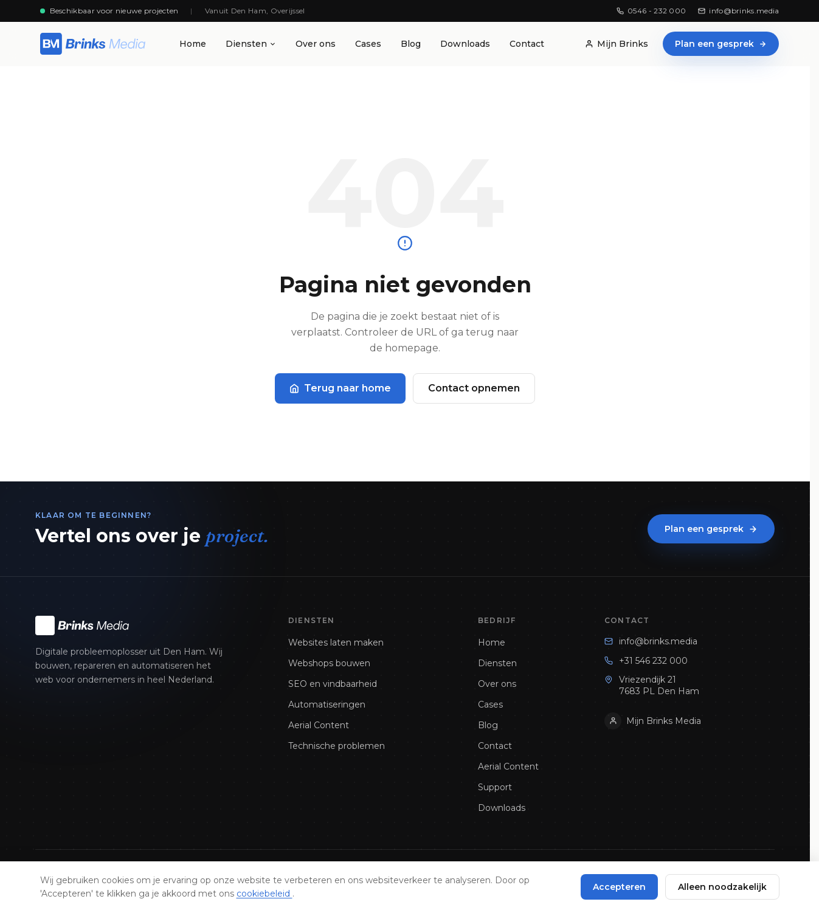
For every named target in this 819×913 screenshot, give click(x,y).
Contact (527, 43)
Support (495, 787)
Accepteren (619, 886)
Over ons (315, 43)
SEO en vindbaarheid (332, 683)
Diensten (251, 43)
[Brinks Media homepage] (92, 44)
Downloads (465, 43)
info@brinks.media (738, 10)
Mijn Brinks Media (652, 720)
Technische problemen (336, 745)
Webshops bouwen (329, 663)
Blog (411, 43)
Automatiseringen (326, 704)
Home (192, 43)
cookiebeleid (264, 893)
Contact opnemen (474, 388)
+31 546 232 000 (646, 660)
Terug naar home (340, 388)
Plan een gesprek (721, 43)
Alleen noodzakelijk (722, 886)
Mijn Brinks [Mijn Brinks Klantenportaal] (616, 43)
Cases (368, 43)
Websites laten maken (336, 642)
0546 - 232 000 (651, 10)
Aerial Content (318, 725)
